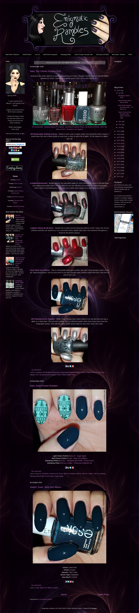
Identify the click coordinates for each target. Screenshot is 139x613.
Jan (120, 127)
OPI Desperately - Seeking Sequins (43, 127)
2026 (119, 90)
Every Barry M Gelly (102, 54)
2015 (119, 161)
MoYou (79, 473)
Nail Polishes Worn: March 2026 (125, 101)
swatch (55, 588)
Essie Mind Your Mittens (40, 270)
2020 (119, 146)
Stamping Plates (66, 54)
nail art (96, 473)
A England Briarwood (38, 183)
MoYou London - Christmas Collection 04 (76, 463)
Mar (120, 121)
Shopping (21, 206)
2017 (119, 155)
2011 (119, 173)
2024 (119, 134)
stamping (102, 473)
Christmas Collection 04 (50, 473)
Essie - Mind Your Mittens (77, 458)
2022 (119, 140)
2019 (119, 149)
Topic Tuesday (18, 183)
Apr (120, 93)
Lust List (37, 54)
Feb (120, 124)
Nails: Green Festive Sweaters (44, 386)
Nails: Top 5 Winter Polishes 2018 (45, 71)
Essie (83, 372)
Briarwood (55, 372)
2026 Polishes (27, 54)
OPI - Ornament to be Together (72, 129)
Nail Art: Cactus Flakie (20, 216)
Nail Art (18, 179)
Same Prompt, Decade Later (83, 54)
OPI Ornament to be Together (43, 319)
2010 (119, 176)
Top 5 (59, 375)
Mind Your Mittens (70, 473)
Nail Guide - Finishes (118, 54)
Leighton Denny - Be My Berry (84, 127)
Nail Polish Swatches (18, 196)
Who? (130, 54)
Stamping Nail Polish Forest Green (42, 476)
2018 (119, 152)
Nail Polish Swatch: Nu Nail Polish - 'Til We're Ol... (125, 107)
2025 (119, 131)
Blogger (94, 608)
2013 (119, 167)
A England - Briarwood (64, 127)
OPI (37, 375)
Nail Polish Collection (12, 54)
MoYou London (87, 473)
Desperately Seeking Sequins (70, 372)
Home (64, 594)
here (83, 78)
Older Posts (103, 594)
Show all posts (87, 62)
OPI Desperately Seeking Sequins (44, 134)
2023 (119, 137)
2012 (119, 170)
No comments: (37, 370)
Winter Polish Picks (68, 375)
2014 (119, 164)
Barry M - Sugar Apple (77, 456)
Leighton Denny (91, 372)
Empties (14, 206)
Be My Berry (47, 372)
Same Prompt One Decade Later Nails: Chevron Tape (20, 261)
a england (38, 372)
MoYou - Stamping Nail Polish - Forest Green (77, 461)
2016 (119, 158)
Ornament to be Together (48, 375)
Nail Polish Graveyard (50, 54)
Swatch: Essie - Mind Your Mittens (45, 487)
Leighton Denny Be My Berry (42, 228)
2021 (119, 143)
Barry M (38, 473)
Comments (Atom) (45, 599)
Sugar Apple (59, 476)
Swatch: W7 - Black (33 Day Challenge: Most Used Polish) (19, 239)
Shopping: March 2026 (19, 281)
